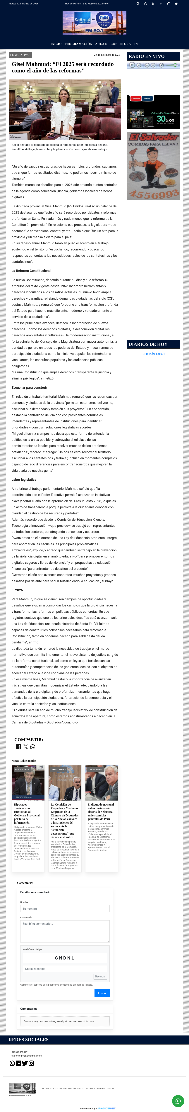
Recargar (100, 976)
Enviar (102, 993)
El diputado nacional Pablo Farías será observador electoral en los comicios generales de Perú (101, 812)
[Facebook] (161, 3)
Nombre (24, 902)
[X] (153, 3)
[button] (138, 3)
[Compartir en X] (25, 747)
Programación (78, 43)
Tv (136, 43)
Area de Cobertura (113, 43)
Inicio (56, 43)
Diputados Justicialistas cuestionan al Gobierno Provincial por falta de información (27, 813)
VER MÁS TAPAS (153, 354)
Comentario (26, 917)
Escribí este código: (32, 949)
